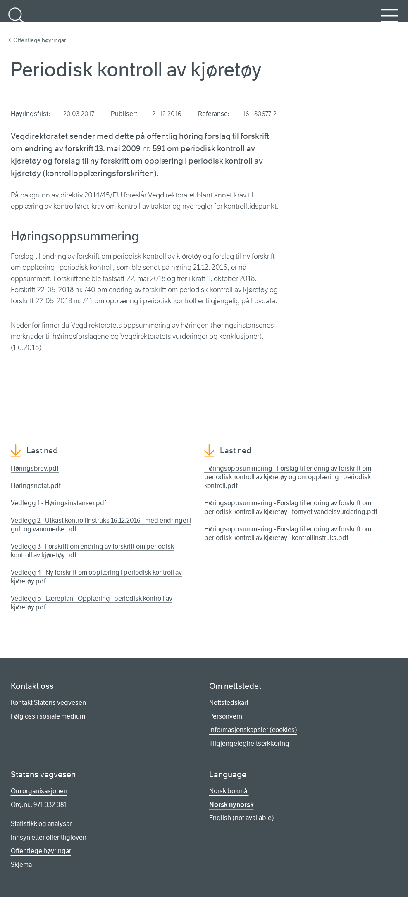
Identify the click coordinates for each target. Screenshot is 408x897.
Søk (16, 20)
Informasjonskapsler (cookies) (253, 730)
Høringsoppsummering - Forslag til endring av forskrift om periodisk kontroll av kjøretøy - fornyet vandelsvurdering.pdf (290, 507)
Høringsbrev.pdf (35, 468)
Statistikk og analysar (41, 824)
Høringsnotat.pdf (36, 486)
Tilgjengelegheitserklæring (249, 743)
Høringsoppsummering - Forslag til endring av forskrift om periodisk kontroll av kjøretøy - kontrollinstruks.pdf (287, 533)
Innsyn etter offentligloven (48, 837)
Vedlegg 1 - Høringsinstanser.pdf (58, 503)
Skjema (21, 864)
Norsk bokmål (229, 791)
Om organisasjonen (39, 791)
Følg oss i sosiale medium (48, 716)
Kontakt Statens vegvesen (48, 703)
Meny (389, 20)
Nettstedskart (228, 703)
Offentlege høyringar (39, 40)
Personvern (225, 716)
